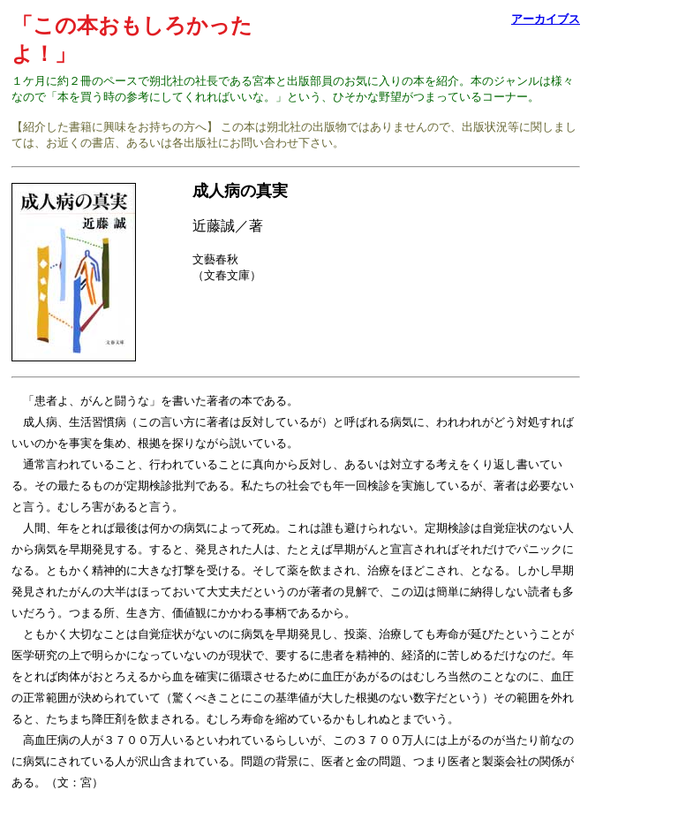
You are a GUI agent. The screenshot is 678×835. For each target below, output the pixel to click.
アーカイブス (545, 19)
